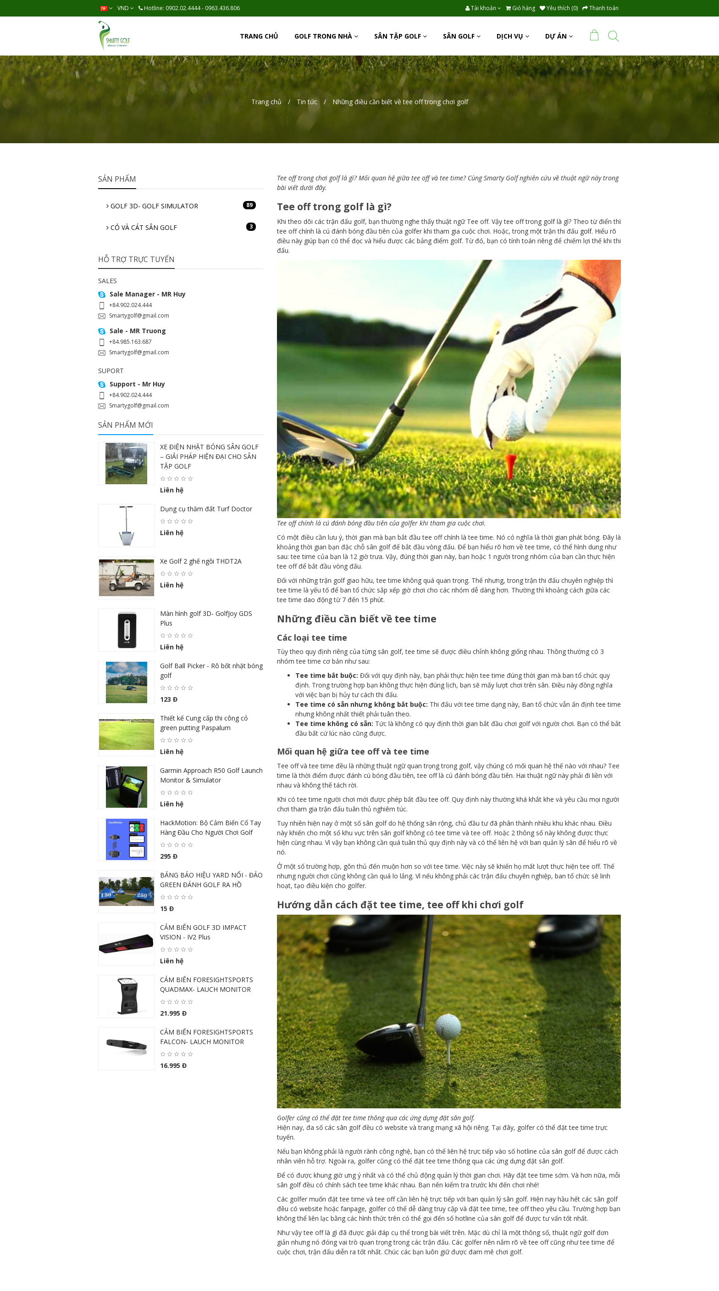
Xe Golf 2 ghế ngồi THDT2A (201, 561)
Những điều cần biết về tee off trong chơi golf (400, 101)
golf (586, 231)
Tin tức (307, 101)
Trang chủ (266, 101)
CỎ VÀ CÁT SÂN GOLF (181, 227)
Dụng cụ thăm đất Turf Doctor (206, 508)
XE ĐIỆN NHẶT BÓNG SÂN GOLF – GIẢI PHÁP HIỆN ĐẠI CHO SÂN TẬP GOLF (209, 456)
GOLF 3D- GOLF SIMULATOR (181, 205)
